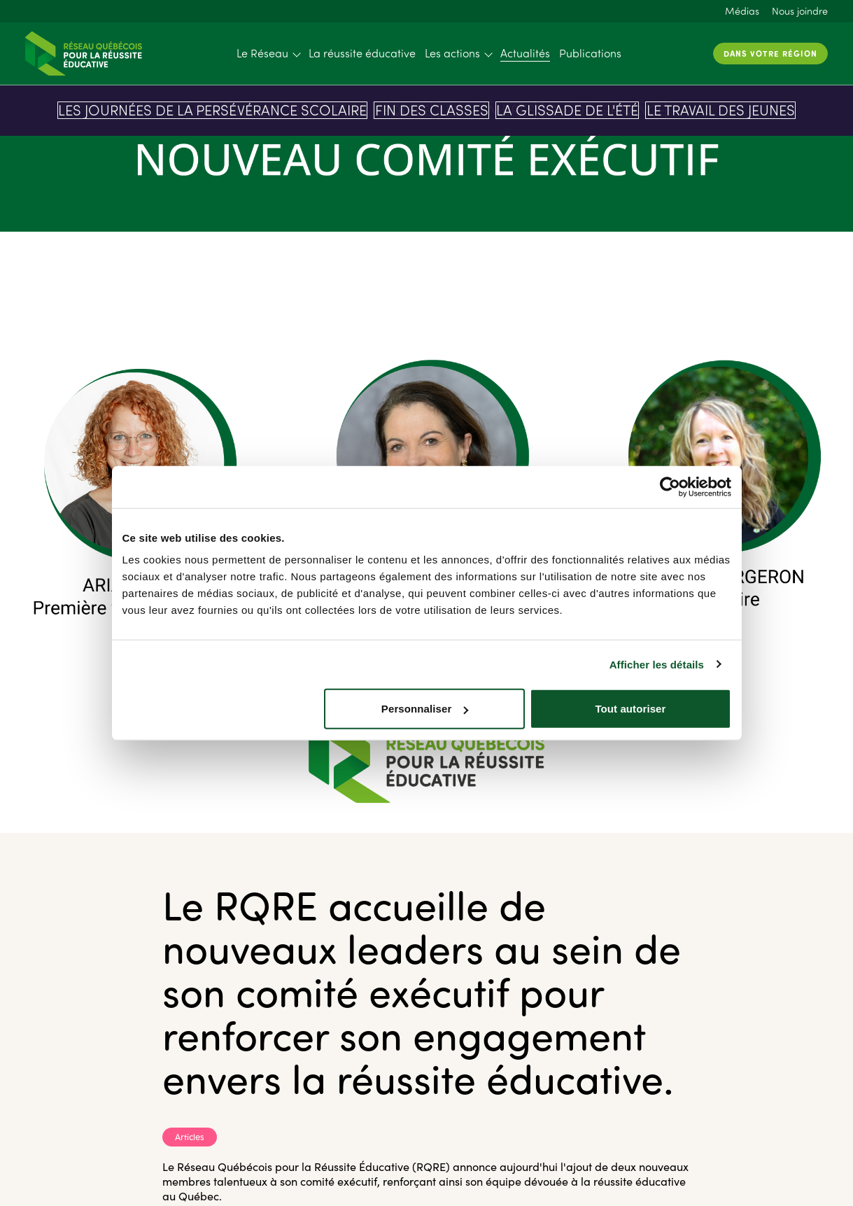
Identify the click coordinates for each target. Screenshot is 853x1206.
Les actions (452, 52)
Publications (590, 52)
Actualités (525, 52)
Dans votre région (770, 53)
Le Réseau (262, 52)
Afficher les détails (656, 664)
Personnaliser (425, 709)
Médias (742, 10)
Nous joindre (800, 10)
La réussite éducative (362, 52)
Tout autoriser (630, 709)
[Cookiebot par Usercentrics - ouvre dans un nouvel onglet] (670, 486)
